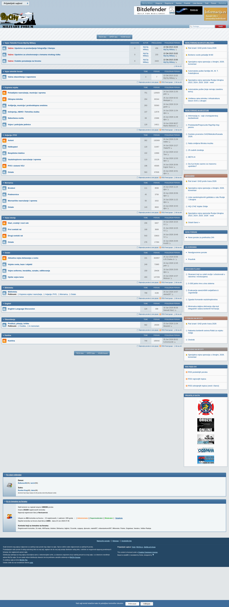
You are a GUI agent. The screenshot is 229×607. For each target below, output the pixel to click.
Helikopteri (13, 147)
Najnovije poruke (103, 581)
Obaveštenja (10, 320)
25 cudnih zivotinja (196, 381)
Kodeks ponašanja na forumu (28, 61)
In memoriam (34, 326)
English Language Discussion (21, 309)
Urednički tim (127, 581)
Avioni (11, 140)
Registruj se (169, 3)
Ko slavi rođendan (13, 515)
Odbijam (146, 604)
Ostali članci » (194, 129)
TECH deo (102, 37)
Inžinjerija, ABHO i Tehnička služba (23, 112)
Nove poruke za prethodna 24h (201, 144)
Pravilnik (187, 3)
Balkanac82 (22, 523)
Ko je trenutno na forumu (16, 542)
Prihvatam (132, 604)
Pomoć (213, 3)
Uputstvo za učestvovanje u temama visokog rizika (37, 54)
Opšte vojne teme (16, 277)
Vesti (133, 587)
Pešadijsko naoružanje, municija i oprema (27, 93)
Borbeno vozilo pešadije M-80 (200, 286)
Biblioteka (9, 288)
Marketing (222, 3)
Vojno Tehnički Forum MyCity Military (20, 43)
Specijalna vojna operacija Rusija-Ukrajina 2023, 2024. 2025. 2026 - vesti (206, 121)
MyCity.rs (139, 587)
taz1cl (33, 523)
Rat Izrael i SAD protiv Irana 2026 (202, 88)
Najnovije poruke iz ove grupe (148, 82)
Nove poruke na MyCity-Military (199, 274)
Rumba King (22, 530)
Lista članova (197, 3)
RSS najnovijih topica (197, 419)
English (8, 304)
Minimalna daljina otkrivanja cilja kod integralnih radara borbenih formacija (203, 214)
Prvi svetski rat (14, 229)
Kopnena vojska (11, 88)
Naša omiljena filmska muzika (200, 374)
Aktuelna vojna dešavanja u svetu (23, 258)
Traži (206, 3)
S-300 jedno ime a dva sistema (201, 190)
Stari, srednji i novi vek (18, 223)
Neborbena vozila (16, 118)
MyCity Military (147, 3)
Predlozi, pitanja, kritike (18, 323)
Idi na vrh (179, 66)
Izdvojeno (190, 83)
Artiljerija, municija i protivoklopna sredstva (27, 105)
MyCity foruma (75, 597)
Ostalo (11, 172)
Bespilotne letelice (16, 153)
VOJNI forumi (125, 37)
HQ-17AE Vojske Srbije (198, 113)
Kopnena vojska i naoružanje (30, 294)
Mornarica (9, 183)
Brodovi (11, 188)
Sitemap (115, 581)
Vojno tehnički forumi (13, 72)
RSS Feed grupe (167, 82)
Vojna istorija (10, 218)
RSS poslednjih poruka (197, 412)
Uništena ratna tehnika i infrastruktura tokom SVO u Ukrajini (204, 330)
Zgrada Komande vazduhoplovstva (202, 206)
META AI (191, 388)
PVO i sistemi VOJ (16, 166)
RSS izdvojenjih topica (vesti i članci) (203, 426)
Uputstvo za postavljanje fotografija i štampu (35, 48)
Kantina (178, 3)
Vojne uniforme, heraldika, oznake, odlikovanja (29, 271)
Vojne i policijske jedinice (19, 124)
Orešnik (191, 247)
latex (33, 530)
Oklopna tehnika (15, 99)
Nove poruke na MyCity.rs (197, 341)
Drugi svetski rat (15, 236)
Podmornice (13, 194)
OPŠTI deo (113, 37)
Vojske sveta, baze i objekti (20, 264)
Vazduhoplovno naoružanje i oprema (24, 159)
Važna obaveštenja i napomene (22, 77)
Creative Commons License (147, 592)
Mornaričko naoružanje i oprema (22, 201)
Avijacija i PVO (11, 135)
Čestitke (22, 326)
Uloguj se (158, 3)
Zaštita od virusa (149, 587)
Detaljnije (119, 558)
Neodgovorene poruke (197, 159)
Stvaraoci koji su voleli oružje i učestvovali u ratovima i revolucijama (206, 182)
